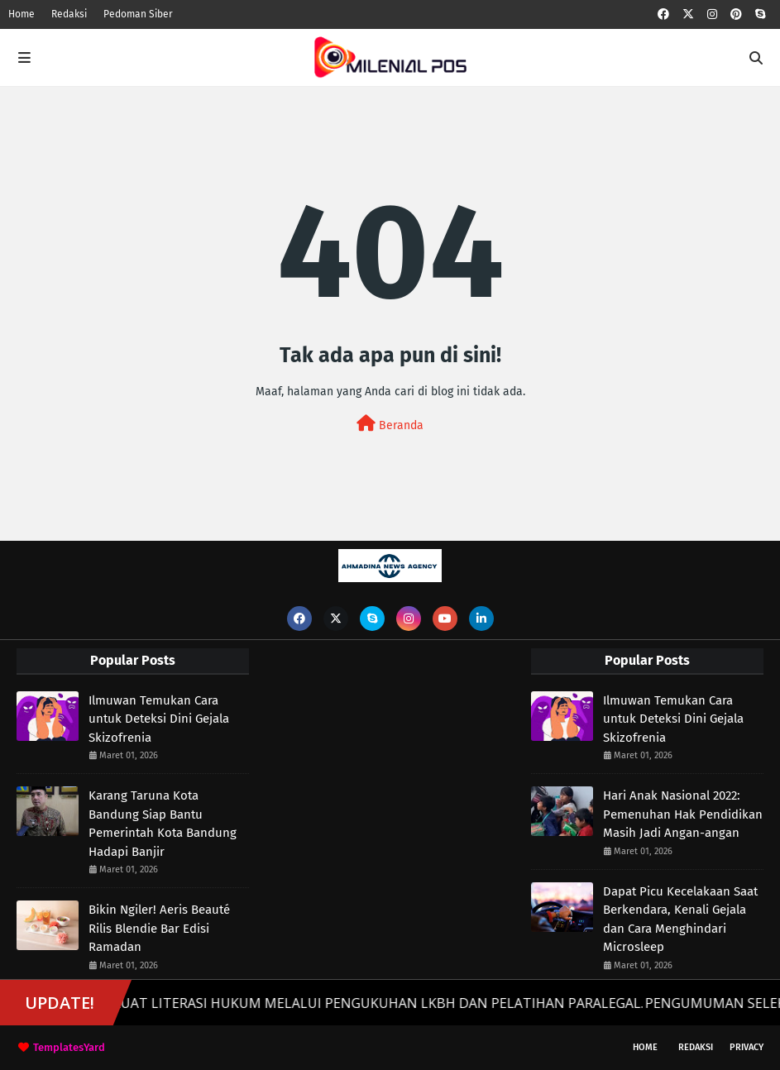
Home (21, 14)
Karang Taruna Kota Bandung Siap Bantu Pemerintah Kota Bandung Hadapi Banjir (163, 823)
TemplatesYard (69, 1047)
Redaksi (69, 14)
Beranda (390, 423)
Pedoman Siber (138, 14)
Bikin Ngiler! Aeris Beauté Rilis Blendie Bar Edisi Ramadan (159, 928)
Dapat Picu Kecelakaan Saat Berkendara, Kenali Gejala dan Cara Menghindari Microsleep (680, 919)
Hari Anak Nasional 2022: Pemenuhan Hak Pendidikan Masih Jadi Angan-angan (683, 814)
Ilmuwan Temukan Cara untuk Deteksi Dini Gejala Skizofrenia (159, 719)
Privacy (746, 1047)
